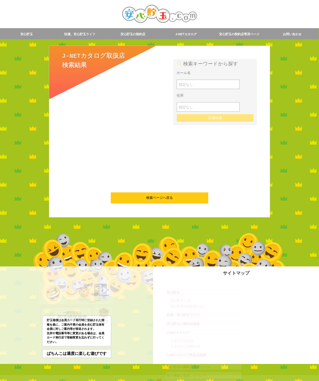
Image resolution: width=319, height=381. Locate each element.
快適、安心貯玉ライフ (79, 34)
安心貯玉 (26, 34)
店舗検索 (215, 96)
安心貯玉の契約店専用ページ (239, 34)
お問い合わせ (292, 34)
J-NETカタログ (185, 34)
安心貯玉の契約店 (133, 34)
